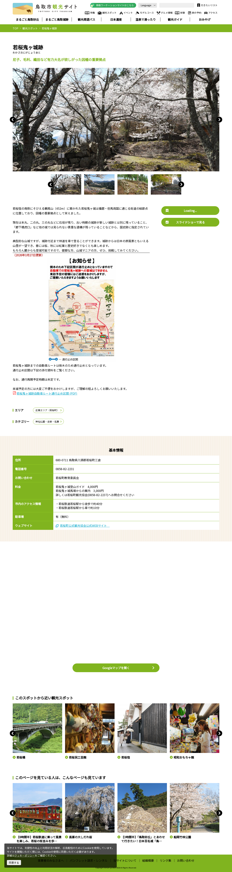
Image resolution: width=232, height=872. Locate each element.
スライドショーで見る (185, 222)
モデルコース (144, 13)
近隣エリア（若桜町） (49, 410)
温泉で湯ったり (145, 19)
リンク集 (165, 860)
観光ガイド (175, 19)
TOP (15, 28)
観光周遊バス (86, 19)
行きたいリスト (207, 5)
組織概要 (148, 860)
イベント (126, 13)
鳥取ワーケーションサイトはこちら (112, 5)
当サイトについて (124, 860)
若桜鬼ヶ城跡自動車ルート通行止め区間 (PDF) (47, 393)
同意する (14, 862)
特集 (90, 13)
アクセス (211, 13)
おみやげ (204, 19)
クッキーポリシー (24, 855)
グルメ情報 (164, 13)
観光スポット (107, 13)
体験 (180, 13)
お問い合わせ (185, 860)
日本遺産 (116, 19)
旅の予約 (194, 13)
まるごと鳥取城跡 (57, 19)
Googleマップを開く (128, 668)
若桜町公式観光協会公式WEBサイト (83, 525)
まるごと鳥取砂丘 (27, 19)
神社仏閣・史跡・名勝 (49, 421)
